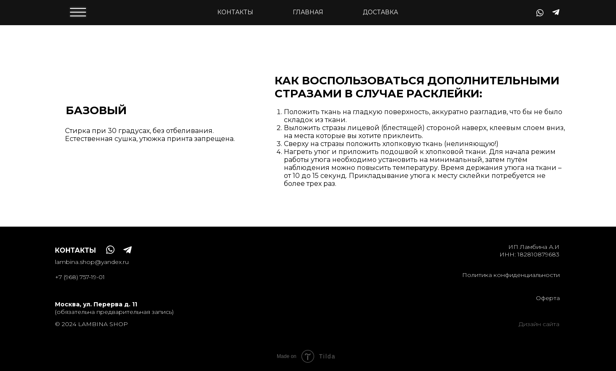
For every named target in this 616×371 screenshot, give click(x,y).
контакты (235, 12)
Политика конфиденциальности (511, 275)
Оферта (548, 298)
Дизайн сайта (539, 324)
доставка (380, 12)
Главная (308, 12)
